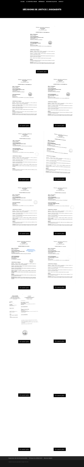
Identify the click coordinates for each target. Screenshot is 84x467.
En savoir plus (42, 72)
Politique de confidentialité (35, 458)
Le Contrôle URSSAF (31, 1)
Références (42, 1)
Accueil (23, 1)
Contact (60, 1)
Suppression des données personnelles (17, 458)
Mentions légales (48, 458)
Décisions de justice (51, 1)
